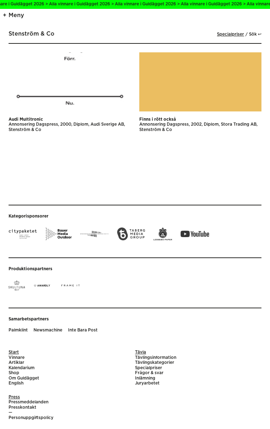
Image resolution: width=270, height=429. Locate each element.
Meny (16, 15)
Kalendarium (22, 368)
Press (14, 397)
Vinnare (17, 358)
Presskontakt (22, 407)
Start (14, 352)
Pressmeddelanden (28, 402)
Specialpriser (230, 34)
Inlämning (145, 378)
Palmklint (18, 330)
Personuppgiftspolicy (31, 418)
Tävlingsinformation (155, 358)
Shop (14, 373)
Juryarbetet (147, 383)
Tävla (140, 352)
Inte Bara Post (83, 330)
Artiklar (16, 363)
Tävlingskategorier (154, 363)
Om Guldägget (24, 378)
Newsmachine (47, 330)
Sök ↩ (255, 34)
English (16, 383)
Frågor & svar (149, 373)
